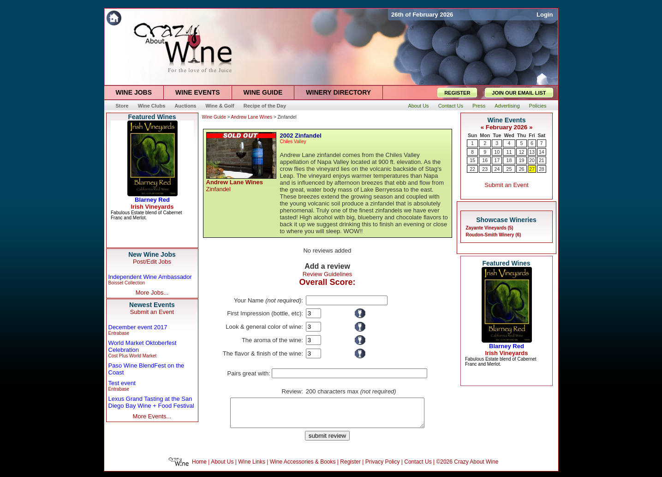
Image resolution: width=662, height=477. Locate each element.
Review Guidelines (327, 274)
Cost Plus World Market (132, 355)
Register (350, 467)
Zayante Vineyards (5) (489, 227)
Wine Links (251, 467)
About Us (222, 467)
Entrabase (119, 333)
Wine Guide (214, 117)
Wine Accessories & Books (303, 467)
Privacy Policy (382, 467)
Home (199, 467)
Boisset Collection (126, 282)
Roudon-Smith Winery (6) (493, 234)
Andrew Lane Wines (252, 117)
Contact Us (417, 467)
